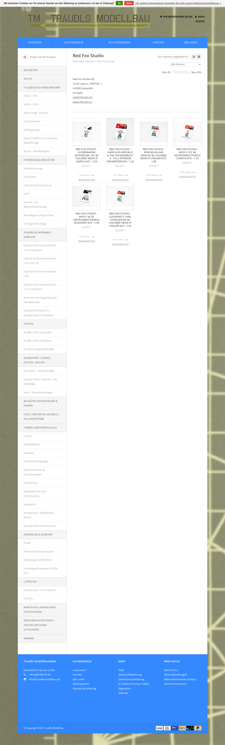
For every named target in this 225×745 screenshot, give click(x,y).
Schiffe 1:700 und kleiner (38, 340)
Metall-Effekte (32, 444)
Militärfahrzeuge (33, 168)
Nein (129, 3)
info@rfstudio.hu (82, 97)
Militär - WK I (31, 96)
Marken (29, 638)
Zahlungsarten (81, 683)
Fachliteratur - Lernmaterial (39, 590)
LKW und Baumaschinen (38, 185)
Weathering (30, 483)
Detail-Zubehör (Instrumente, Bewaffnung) (41, 140)
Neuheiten (31, 70)
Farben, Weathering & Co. (40, 427)
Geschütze (30, 177)
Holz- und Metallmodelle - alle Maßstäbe (42, 417)
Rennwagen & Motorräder (39, 215)
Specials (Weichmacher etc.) (40, 526)
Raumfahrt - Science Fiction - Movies (37, 360)
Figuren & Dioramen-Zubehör (37, 235)
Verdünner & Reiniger (36, 461)
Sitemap (123, 693)
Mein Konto (171, 670)
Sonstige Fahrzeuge (35, 223)
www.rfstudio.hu (82, 102)
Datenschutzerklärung (131, 679)
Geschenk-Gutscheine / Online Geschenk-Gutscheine (39, 625)
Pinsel (27, 543)
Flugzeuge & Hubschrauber (42, 87)
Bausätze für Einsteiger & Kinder (40, 403)
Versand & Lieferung (84, 688)
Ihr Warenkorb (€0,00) (176, 16)
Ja (119, 3)
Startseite (34, 42)
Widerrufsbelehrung (130, 674)
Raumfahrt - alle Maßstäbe (39, 370)
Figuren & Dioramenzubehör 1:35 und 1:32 (40, 261)
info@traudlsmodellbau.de (44, 679)
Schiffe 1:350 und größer (38, 332)
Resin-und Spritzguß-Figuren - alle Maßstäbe (41, 300)
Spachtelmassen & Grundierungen (34, 472)
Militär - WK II (31, 104)
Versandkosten (86, 179)
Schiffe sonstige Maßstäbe (39, 349)
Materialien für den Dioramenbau (35, 494)
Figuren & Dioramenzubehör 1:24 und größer (40, 248)
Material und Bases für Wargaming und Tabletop (38, 313)
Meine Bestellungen (175, 674)
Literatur (30, 581)
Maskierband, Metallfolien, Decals (39, 515)
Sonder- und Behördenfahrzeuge (35, 204)
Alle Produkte (73, 42)
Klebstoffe (30, 504)
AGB (120, 670)
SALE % (28, 78)
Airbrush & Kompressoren (39, 551)
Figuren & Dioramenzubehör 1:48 (40, 274)
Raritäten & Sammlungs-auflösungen (40, 609)
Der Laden (190, 42)
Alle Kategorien (119, 42)
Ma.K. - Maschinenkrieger (38, 392)
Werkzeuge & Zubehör (38, 534)
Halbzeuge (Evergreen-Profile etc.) (40, 571)
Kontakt (158, 42)
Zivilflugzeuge (31, 130)
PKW (26, 194)
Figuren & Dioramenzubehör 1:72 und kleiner (40, 287)
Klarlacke (29, 453)
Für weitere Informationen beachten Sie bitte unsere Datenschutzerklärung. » (178, 3)
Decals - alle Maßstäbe (36, 151)
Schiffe (28, 323)
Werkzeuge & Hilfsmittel (37, 560)
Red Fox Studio (106, 61)
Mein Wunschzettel (175, 683)
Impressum (79, 670)
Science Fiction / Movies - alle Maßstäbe (40, 382)
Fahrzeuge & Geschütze (39, 160)
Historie (28, 598)
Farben (28, 436)
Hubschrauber (32, 121)
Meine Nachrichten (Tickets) (180, 679)
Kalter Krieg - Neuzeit (36, 113)
